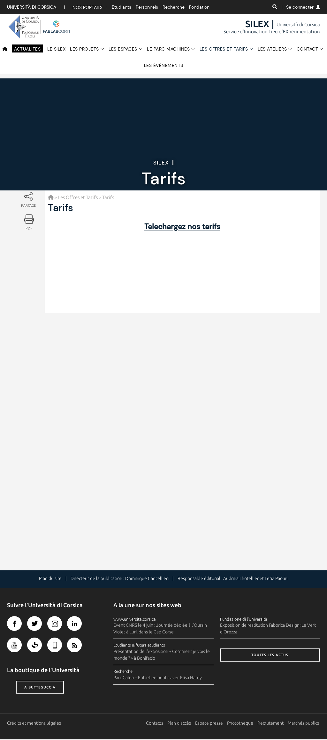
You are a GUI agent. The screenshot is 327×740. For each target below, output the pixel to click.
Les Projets (84, 49)
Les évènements (163, 65)
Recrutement (271, 723)
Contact (307, 49)
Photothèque (241, 723)
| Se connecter (300, 7)
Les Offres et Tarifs (224, 49)
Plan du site (50, 579)
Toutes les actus (269, 655)
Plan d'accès (180, 723)
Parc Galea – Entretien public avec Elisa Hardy (157, 678)
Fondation (199, 7)
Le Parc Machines (168, 49)
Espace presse (210, 723)
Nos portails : (89, 7)
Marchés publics (304, 723)
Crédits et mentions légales (34, 723)
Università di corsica (31, 7)
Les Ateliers (272, 49)
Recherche (174, 7)
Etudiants (121, 7)
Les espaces (123, 49)
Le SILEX (56, 49)
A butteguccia (40, 687)
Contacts (155, 723)
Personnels (147, 7)
